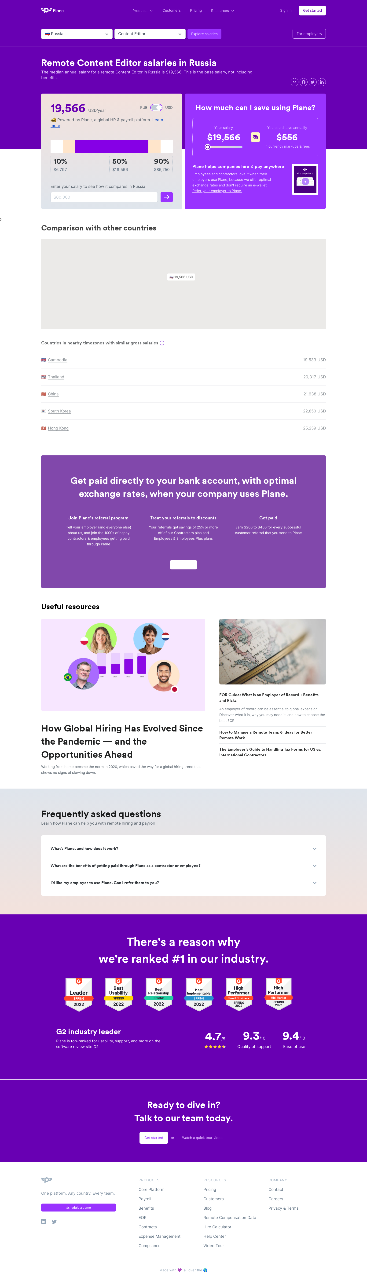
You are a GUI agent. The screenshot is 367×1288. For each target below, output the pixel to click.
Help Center (214, 1236)
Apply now (183, 566)
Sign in (286, 10)
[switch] (156, 107)
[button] (183, 280)
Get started (312, 10)
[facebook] (303, 82)
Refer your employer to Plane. (217, 191)
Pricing (196, 10)
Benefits (146, 1208)
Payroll (145, 1199)
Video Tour (213, 1245)
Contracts (148, 1227)
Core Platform (152, 1189)
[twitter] (313, 82)
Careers (275, 1199)
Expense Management (159, 1236)
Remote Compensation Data (229, 1217)
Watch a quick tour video (202, 1137)
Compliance (150, 1245)
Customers (171, 10)
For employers (309, 33)
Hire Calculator (217, 1227)
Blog (207, 1208)
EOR (143, 1217)
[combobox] (45, 34)
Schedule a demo (78, 1207)
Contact (275, 1189)
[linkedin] (322, 82)
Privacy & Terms (283, 1208)
